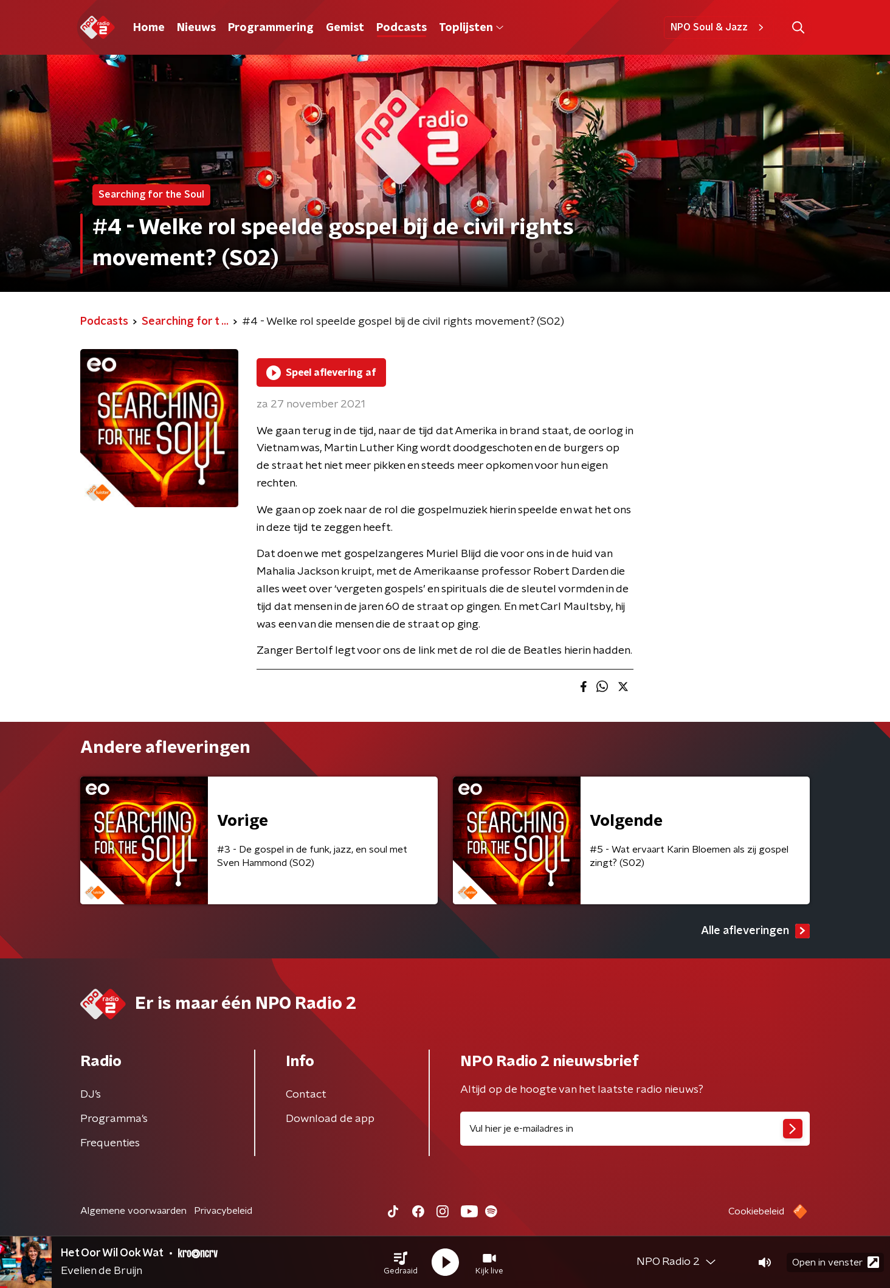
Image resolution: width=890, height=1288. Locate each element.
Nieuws (196, 28)
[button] (400, 1262)
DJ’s (90, 1094)
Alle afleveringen (755, 931)
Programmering (271, 28)
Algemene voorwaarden (133, 1211)
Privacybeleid (223, 1211)
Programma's (114, 1118)
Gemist (345, 28)
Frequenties (110, 1143)
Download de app (330, 1118)
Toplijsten (471, 28)
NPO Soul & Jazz (719, 27)
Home (149, 28)
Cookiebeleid (756, 1211)
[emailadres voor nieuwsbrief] (635, 1129)
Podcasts (401, 28)
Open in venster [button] (835, 1262)
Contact (306, 1094)
